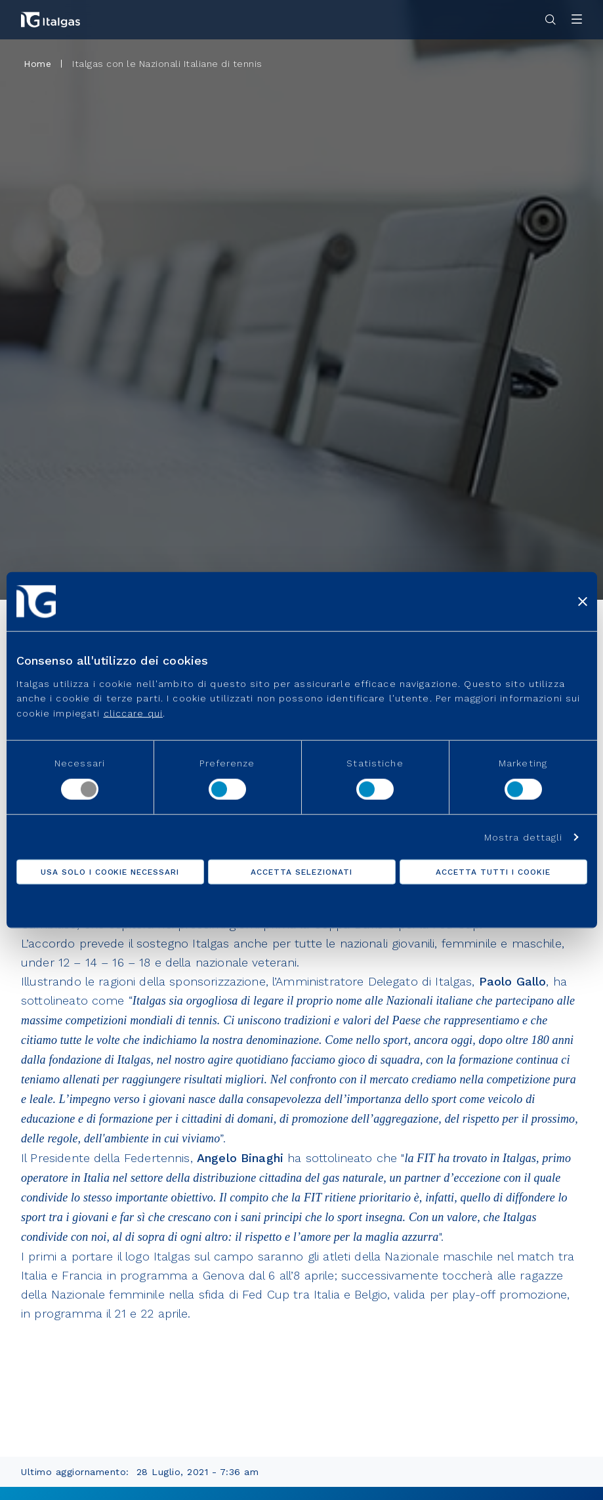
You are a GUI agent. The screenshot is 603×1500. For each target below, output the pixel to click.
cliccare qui (133, 712)
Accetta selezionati (301, 871)
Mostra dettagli (523, 836)
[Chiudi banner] (582, 601)
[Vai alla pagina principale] (50, 20)
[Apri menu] (577, 20)
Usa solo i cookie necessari (110, 871)
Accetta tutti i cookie (493, 871)
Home (37, 63)
